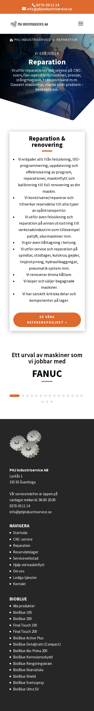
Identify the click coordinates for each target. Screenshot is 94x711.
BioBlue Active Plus (28, 638)
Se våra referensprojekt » (47, 322)
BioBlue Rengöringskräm (32, 663)
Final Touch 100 (25, 625)
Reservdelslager (25, 552)
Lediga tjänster (25, 577)
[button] (15, 395)
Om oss (19, 571)
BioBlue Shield (24, 676)
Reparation (21, 545)
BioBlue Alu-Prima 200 (30, 650)
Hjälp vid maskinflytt (29, 564)
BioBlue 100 (22, 612)
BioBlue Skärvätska (28, 669)
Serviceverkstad (25, 558)
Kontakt (19, 583)
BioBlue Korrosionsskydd (33, 657)
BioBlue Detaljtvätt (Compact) (37, 644)
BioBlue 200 (22, 618)
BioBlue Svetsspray (28, 682)
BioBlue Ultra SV (26, 689)
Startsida (20, 532)
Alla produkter (24, 605)
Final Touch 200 (25, 631)
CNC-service (23, 539)
